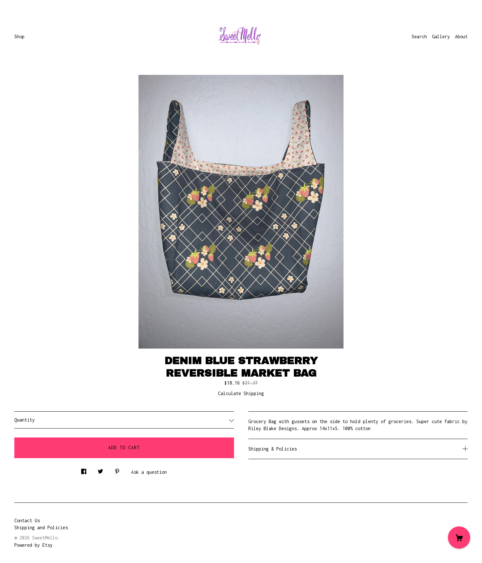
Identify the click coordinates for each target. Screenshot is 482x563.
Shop (19, 36)
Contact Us (27, 520)
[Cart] (459, 537)
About (461, 36)
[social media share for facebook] (83, 470)
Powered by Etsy (33, 545)
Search (419, 36)
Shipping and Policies (41, 527)
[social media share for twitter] (100, 470)
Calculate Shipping (241, 393)
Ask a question (149, 472)
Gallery (441, 36)
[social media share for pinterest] (117, 470)
